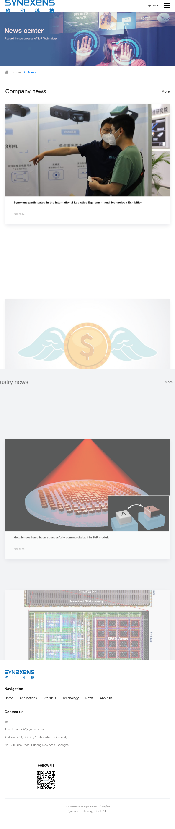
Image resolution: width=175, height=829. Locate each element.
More (166, 91)
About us (106, 698)
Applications (28, 698)
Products (50, 698)
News (29, 72)
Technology (71, 698)
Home (13, 72)
